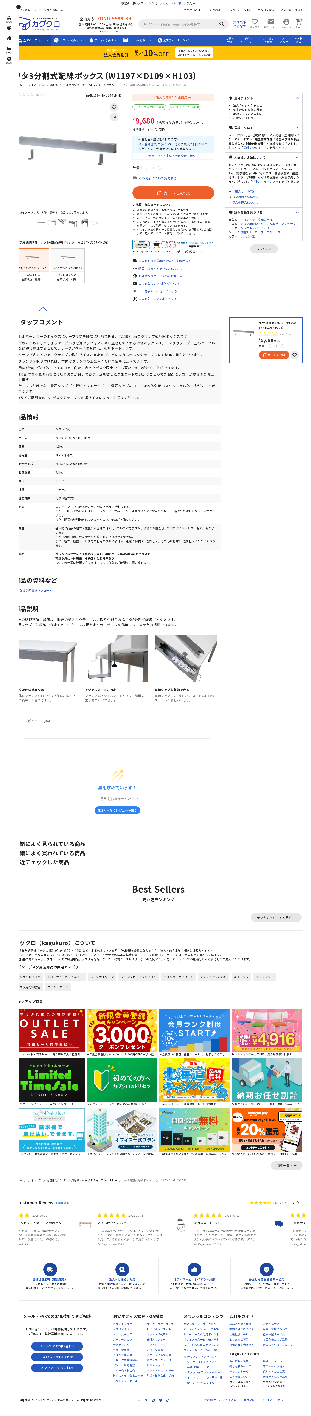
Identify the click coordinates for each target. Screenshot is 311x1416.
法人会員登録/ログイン (160, 145)
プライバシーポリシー (280, 1408)
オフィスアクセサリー (165, 1368)
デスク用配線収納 (34, 995)
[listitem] (66, 1237)
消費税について (199, 122)
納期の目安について (247, 1337)
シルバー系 (253, 236)
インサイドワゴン (34, 984)
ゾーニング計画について (208, 1370)
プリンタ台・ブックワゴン (144, 984)
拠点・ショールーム (254, 40)
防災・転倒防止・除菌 (166, 1383)
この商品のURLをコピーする (164, 293)
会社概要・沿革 (244, 1369)
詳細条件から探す (245, 24)
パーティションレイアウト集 (206, 1337)
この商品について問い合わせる (166, 285)
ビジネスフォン (161, 1373)
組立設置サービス (280, 1342)
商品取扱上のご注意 (281, 1347)
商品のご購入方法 (246, 1332)
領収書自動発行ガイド (248, 1352)
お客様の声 (304, 40)
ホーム (24, 84)
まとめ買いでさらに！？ (284, 1352)
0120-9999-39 (120, 18)
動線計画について (204, 1375)
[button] (299, 1210)
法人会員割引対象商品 (177, 97)
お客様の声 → (69, 1210)
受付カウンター (161, 1347)
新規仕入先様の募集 (281, 1385)
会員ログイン (161, 157)
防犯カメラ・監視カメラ (134, 1383)
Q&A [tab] (52, 727)
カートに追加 (279, 357)
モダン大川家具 (128, 1363)
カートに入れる (179, 194)
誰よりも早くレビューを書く (123, 817)
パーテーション (128, 1347)
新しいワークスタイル (206, 1390)
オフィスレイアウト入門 (208, 1365)
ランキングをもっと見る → (281, 924)
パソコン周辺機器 (130, 1373)
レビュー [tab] (36, 727)
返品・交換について (281, 1337)
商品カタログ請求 (280, 1374)
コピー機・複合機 (130, 1378)
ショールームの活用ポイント (207, 1342)
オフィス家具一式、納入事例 (207, 1347)
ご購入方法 (235, 40)
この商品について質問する (163, 179)
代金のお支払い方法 (271, 182)
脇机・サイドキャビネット (71, 984)
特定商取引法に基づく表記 (225, 1408)
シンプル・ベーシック (260, 228)
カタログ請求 (271, 10)
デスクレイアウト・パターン (210, 1380)
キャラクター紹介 (246, 1379)
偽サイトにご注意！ (281, 1379)
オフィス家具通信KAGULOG (206, 1357)
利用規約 (254, 1408)
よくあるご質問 (273, 40)
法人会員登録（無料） (190, 157)
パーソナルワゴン (108, 984)
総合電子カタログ (246, 1374)
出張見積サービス (246, 1342)
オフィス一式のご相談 (176, 3)
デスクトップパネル (219, 984)
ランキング (290, 40)
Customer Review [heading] (41, 1210)
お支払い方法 (277, 1332)
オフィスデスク (128, 1332)
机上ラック (247, 984)
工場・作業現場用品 (131, 1368)
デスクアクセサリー (131, 1337)
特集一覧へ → (292, 1173)
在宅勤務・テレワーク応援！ (207, 1332)
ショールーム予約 (246, 10)
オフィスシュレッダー (166, 1378)
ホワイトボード (161, 1352)
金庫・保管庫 (127, 1357)
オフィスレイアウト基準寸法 (210, 1385)
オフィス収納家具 (163, 1342)
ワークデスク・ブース (165, 1332)
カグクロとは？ (198, 10)
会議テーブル (127, 1352)
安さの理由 (222, 10)
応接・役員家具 (161, 1357)
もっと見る (269, 249)
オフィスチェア (128, 1342)
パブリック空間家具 (164, 1363)
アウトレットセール (131, 1388)
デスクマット (271, 984)
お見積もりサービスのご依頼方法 (168, 277)
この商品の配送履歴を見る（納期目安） (172, 262)
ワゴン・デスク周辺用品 (48, 84)
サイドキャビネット (164, 1337)
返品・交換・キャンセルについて (168, 270)
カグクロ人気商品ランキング (207, 1352)
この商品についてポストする (164, 301)
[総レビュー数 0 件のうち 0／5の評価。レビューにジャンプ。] (36, 95)
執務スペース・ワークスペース (266, 232)
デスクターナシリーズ (184, 984)
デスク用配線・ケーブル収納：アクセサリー (96, 84)
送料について (258, 148)
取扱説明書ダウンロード (42, 597)
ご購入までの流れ (249, 191)
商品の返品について (251, 202)
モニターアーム (63, 995)
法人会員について (297, 10)
